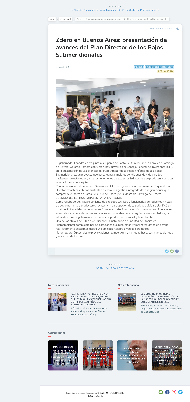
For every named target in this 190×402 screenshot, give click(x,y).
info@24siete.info (95, 396)
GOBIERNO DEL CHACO (159, 67)
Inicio (52, 19)
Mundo (10, 65)
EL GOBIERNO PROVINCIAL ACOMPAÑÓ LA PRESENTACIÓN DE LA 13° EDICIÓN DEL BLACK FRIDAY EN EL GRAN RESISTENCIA (160, 297)
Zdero (139, 67)
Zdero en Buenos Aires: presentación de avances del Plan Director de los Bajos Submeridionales (111, 47)
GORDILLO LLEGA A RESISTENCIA (115, 268)
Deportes (12, 72)
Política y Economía (18, 51)
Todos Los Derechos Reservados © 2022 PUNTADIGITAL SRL (95, 393)
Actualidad (12, 37)
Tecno (9, 58)
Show (9, 44)
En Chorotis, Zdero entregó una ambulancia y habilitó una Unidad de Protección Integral (115, 10)
